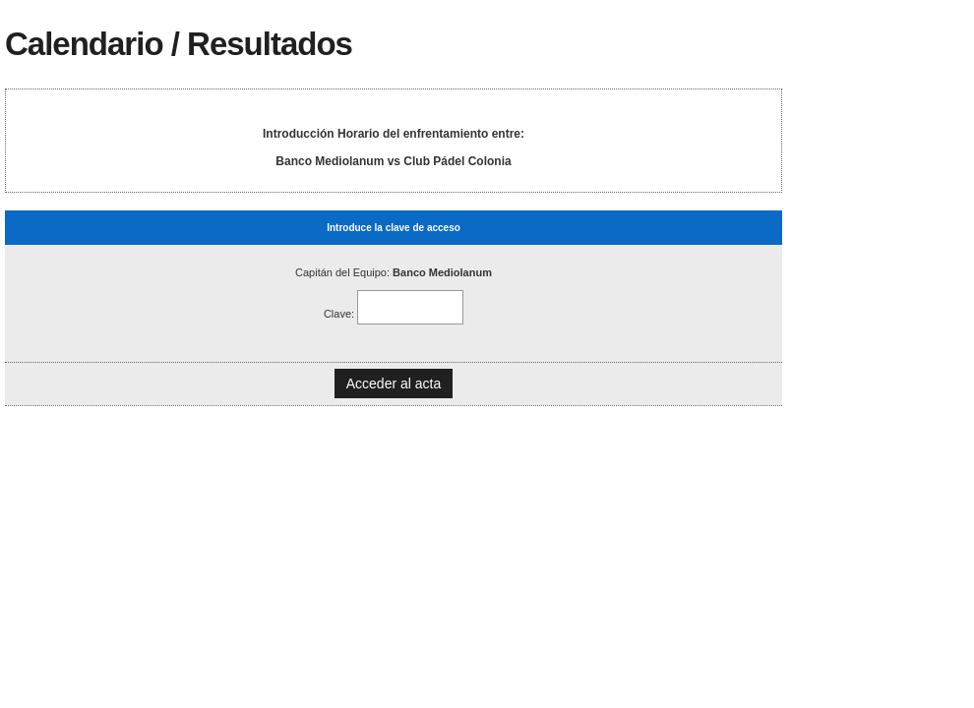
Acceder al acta (394, 383)
